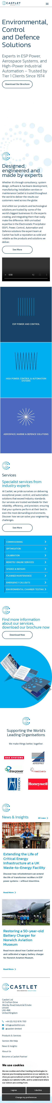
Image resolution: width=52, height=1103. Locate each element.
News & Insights (9, 1046)
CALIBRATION (13, 555)
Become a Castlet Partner (14, 1056)
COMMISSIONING (14, 541)
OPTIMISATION (13, 548)
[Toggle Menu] (47, 3)
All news (42, 818)
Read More (8, 892)
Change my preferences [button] (26, 1097)
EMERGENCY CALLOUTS (18, 582)
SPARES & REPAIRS (15, 569)
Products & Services (11, 1035)
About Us (6, 1051)
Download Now (17, 634)
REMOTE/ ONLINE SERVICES (20, 562)
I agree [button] (14, 1090)
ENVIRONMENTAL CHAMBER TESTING (25, 589)
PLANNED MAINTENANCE (19, 575)
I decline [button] (38, 1090)
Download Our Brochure (17, 84)
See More (17, 249)
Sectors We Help (10, 1040)
